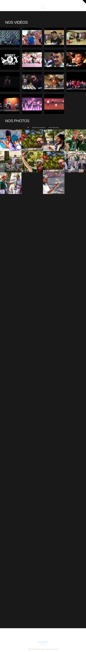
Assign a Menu (43, 642)
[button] (43, 6)
